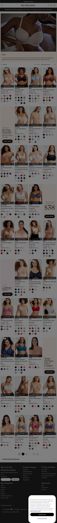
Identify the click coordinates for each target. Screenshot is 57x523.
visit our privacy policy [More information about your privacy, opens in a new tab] (35, 511)
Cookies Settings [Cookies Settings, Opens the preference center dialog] (42, 518)
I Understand (42, 514)
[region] (42, 509)
